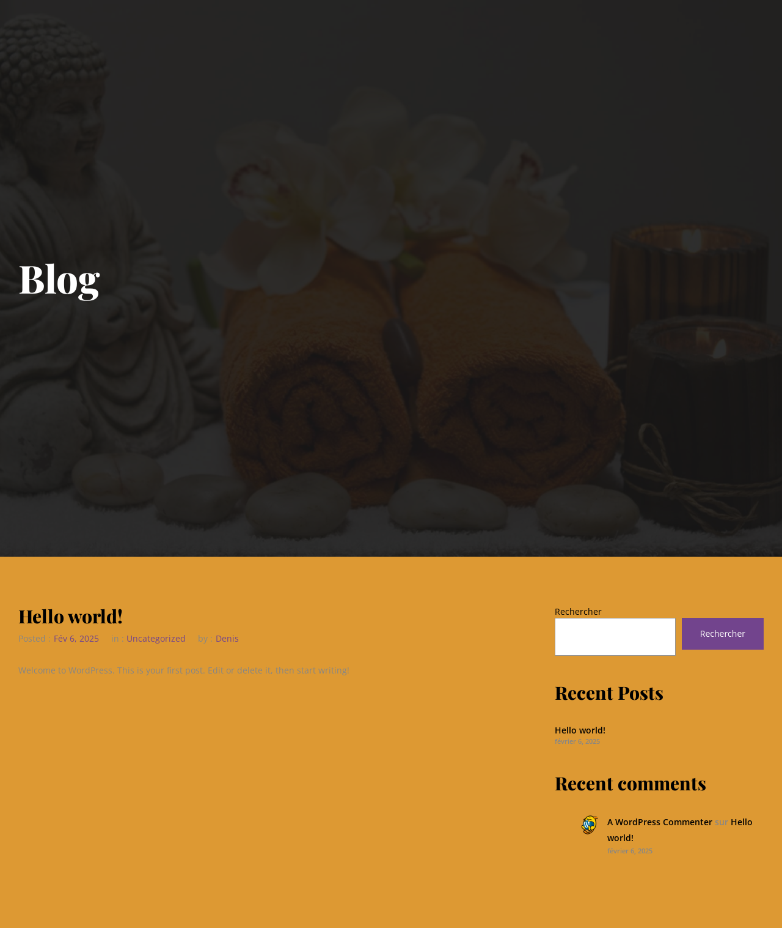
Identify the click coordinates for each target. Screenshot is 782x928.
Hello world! (70, 617)
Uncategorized (156, 638)
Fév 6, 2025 (76, 638)
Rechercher (578, 611)
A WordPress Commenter (659, 822)
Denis (227, 638)
